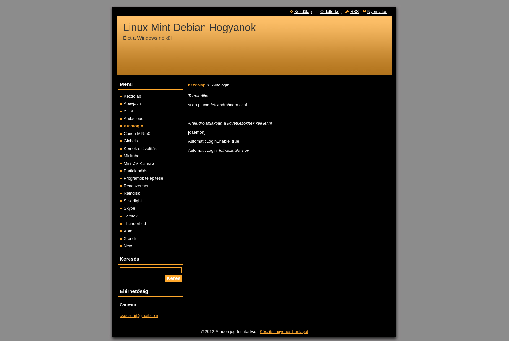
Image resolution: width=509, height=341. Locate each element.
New (128, 245)
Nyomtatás (377, 11)
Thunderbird (135, 223)
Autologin (133, 126)
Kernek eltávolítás (140, 148)
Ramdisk (132, 193)
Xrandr (130, 238)
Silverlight (133, 200)
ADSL (129, 111)
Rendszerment (137, 185)
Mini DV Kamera (139, 163)
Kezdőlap (196, 85)
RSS (354, 11)
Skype (129, 208)
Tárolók (131, 216)
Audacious (133, 118)
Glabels (131, 140)
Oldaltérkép (330, 11)
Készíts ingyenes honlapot (284, 331)
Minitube (131, 155)
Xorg (128, 231)
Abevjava (132, 103)
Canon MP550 (137, 133)
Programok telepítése (143, 178)
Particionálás (135, 170)
